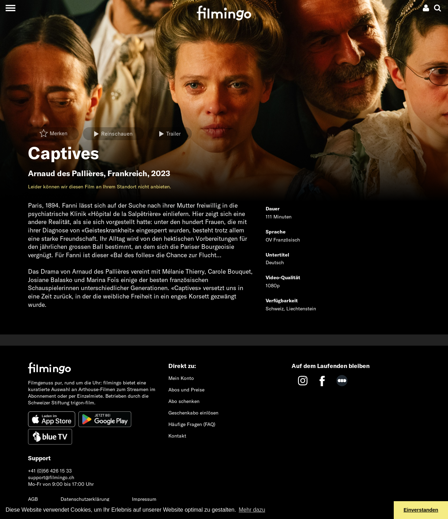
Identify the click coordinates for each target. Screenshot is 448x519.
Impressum (144, 499)
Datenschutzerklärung (85, 499)
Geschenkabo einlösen (193, 413)
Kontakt (177, 436)
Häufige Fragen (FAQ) (191, 424)
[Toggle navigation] (10, 8)
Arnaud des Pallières (66, 173)
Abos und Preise (186, 390)
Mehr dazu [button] (252, 510)
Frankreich (127, 173)
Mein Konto (181, 378)
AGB (33, 499)
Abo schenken (184, 401)
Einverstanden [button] (421, 510)
